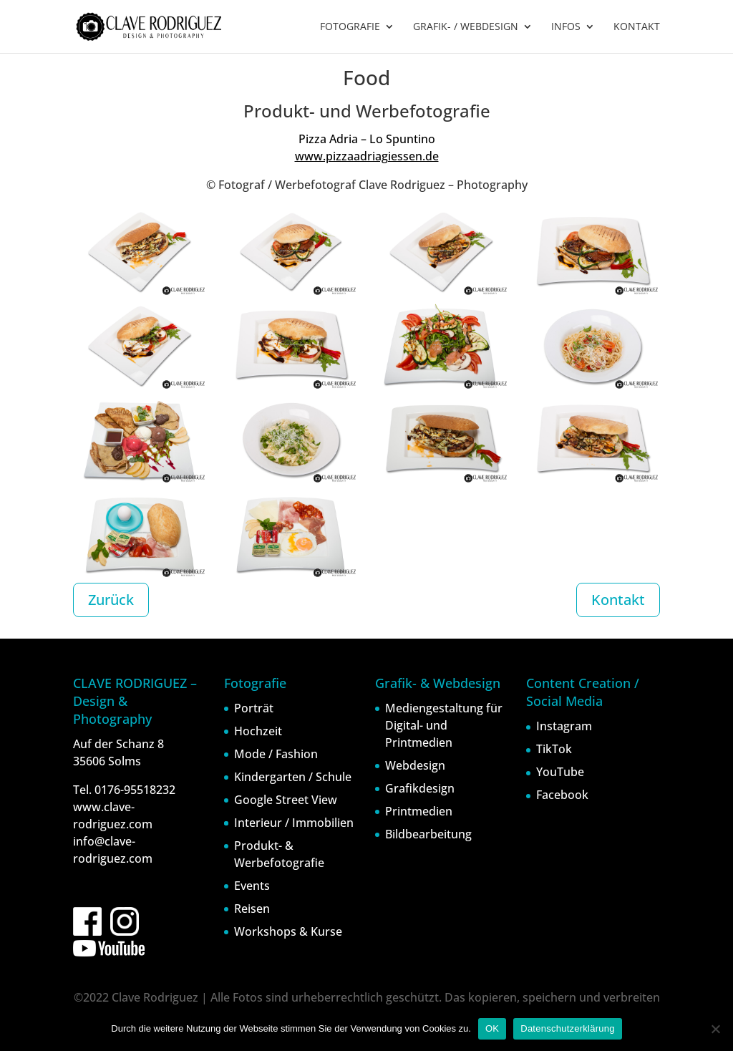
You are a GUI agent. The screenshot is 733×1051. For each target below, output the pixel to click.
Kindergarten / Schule (292, 777)
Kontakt (618, 599)
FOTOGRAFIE (350, 27)
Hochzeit (258, 731)
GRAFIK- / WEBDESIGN (465, 27)
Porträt (253, 708)
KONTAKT (636, 27)
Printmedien (418, 811)
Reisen (252, 908)
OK (492, 1028)
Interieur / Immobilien (294, 822)
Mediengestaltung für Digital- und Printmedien (444, 725)
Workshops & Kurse (288, 931)
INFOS (566, 27)
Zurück (111, 599)
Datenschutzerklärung (567, 1028)
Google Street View (285, 800)
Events (252, 885)
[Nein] (715, 1029)
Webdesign (415, 765)
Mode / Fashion (276, 754)
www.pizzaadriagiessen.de (367, 156)
